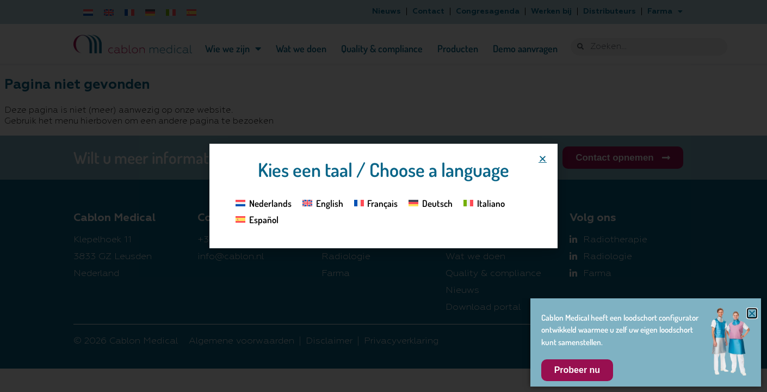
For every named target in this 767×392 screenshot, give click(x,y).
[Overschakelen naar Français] (376, 202)
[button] (543, 159)
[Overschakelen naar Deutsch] (430, 202)
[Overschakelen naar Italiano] (484, 202)
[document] (383, 196)
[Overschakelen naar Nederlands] (263, 202)
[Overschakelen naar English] (323, 202)
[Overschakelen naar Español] (257, 219)
